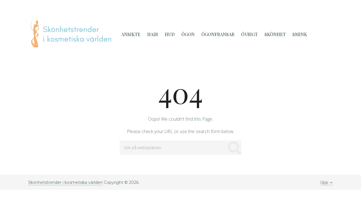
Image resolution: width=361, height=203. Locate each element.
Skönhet (275, 34)
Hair (152, 34)
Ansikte (130, 34)
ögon (188, 34)
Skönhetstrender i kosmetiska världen (65, 182)
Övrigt (249, 34)
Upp (326, 182)
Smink (299, 34)
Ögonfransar (217, 34)
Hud (170, 34)
